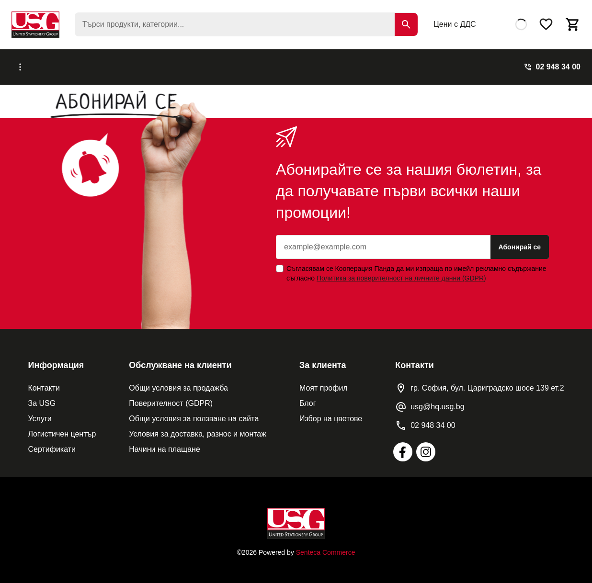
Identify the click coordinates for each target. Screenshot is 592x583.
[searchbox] (246, 24)
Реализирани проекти (224, 64)
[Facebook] (403, 446)
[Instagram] (426, 446)
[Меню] (55, 64)
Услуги (162, 64)
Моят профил (323, 382)
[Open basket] (573, 24)
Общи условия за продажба (178, 382)
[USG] (35, 24)
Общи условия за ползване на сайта (194, 413)
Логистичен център (62, 428)
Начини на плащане (164, 443)
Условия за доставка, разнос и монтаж (197, 428)
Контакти (44, 382)
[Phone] (552, 64)
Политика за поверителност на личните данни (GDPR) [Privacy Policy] (401, 272)
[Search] (406, 24)
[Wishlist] (546, 24)
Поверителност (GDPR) (171, 397)
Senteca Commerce (325, 546)
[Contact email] (429, 401)
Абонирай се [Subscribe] (520, 241)
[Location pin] (479, 382)
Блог (282, 64)
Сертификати (52, 443)
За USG (42, 397)
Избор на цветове (330, 413)
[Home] (296, 518)
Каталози (124, 64)
